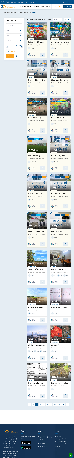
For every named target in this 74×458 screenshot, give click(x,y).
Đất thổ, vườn (55, 39)
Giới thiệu (59, 436)
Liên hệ (58, 446)
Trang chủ (6, 12)
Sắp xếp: (50, 19)
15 (59, 404)
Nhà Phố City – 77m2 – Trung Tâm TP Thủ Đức (36, 194)
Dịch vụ (42, 6)
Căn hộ (30, 228)
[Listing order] (57, 19)
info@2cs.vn (43, 443)
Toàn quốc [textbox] (10, 40)
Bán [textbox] (8, 30)
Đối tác (48, 6)
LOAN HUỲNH (33, 54)
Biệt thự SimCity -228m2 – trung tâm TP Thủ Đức (59, 232)
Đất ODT (31, 39)
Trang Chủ (23, 6)
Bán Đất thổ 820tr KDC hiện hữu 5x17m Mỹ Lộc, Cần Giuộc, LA (59, 383)
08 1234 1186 (43, 447)
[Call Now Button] (71, 455)
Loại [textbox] (8, 35)
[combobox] (14, 30)
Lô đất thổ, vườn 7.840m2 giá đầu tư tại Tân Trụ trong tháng (59, 345)
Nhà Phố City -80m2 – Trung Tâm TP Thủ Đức (36, 80)
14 (55, 404)
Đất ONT (54, 380)
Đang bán (29, 6)
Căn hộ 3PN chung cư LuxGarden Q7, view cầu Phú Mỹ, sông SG (36, 345)
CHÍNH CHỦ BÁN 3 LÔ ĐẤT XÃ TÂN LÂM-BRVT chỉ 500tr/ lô (36, 269)
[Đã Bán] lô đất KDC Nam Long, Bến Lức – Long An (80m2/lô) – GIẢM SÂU (36, 42)
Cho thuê (36, 6)
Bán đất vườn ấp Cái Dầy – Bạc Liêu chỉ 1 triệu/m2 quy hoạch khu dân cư (37, 156)
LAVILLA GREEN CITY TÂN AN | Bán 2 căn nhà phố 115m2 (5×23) (37, 232)
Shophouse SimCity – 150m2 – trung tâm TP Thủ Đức (59, 80)
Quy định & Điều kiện (61, 441)
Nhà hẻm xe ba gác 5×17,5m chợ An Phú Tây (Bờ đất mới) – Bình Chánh (36, 383)
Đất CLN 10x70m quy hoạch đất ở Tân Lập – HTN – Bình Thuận (59, 307)
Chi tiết (42, 54)
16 (63, 404)
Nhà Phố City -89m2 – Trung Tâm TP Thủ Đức (59, 156)
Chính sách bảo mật (61, 443)
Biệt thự (54, 228)
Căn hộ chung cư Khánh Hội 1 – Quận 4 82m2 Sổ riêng (60, 269)
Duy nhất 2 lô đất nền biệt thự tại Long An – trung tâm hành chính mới (59, 118)
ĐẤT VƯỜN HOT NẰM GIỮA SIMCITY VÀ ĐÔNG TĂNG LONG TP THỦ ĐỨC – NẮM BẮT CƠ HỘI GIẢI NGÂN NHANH (59, 42)
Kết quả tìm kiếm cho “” (23, 12)
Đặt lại (18, 56)
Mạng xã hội (64, 2)
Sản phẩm (13, 12)
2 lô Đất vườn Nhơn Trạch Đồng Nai (35, 307)
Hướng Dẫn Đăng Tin (61, 439)
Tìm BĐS (10, 56)
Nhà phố (31, 77)
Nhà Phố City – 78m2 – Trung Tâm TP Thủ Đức (59, 194)
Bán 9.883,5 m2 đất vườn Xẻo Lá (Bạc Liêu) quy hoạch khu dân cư (36, 118)
